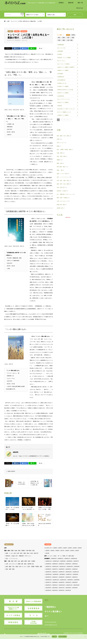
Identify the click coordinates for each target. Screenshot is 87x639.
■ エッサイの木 (61, 48)
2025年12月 (74, 558)
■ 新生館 (60, 105)
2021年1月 (68, 590)
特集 (17, 31)
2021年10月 (76, 585)
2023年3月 (61, 577)
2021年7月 (61, 587)
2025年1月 (48, 566)
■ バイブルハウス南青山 (64, 64)
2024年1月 (61, 571)
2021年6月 (68, 587)
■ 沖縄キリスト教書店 (63, 115)
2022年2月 (48, 585)
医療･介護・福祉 (62, 204)
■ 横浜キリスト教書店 (63, 70)
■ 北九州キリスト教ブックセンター (66, 108)
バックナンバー (48, 547)
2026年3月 (53, 558)
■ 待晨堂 (60, 54)
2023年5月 (48, 577)
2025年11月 (49, 561)
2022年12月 (49, 579)
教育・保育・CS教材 (63, 197)
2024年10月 (23, 31)
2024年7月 (55, 569)
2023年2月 (68, 577)
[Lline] (32, 48)
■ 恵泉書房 (60, 51)
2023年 (70, 547)
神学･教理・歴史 (62, 166)
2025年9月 (62, 561)
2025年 (60, 547)
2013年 (47, 553)
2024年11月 (63, 566)
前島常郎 (13, 471)
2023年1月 (75, 577)
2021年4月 (48, 590)
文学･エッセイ (61, 142)
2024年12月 (55, 566)
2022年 (75, 547)
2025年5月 (55, 563)
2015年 (72, 550)
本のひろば (79, 8)
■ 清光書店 (60, 73)
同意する (54, 636)
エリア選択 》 (61, 35)
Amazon (10, 109)
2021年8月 (55, 587)
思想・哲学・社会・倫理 (64, 184)
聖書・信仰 (60, 163)
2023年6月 (75, 574)
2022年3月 (75, 582)
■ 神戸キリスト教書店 (63, 92)
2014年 (77, 550)
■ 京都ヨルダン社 (62, 83)
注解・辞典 (61, 153)
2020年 (47, 550)
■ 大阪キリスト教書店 (63, 86)
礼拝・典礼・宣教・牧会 (64, 180)
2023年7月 (69, 574)
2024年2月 (55, 571)
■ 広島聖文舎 (61, 96)
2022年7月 (48, 582)
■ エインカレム (61, 60)
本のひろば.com (73, 633)
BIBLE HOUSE (16, 109)
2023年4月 (55, 577)
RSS (4, 633)
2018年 (57, 550)
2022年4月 (68, 582)
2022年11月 (56, 579)
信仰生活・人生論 (62, 190)
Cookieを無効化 (62, 636)
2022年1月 (55, 585)
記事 (10, 31)
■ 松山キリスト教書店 (63, 102)
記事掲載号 (47, 558)
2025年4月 (61, 563)
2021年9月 (48, 587)
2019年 (52, 550)
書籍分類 (70, 2)
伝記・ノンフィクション (64, 177)
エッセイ (50, 555)
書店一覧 (80, 2)
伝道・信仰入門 (62, 187)
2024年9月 (76, 566)
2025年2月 (75, 563)
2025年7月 (76, 561)
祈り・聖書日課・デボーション (65, 194)
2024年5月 (68, 569)
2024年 (65, 547)
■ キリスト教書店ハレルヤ (64, 112)
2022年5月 (61, 582)
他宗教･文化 (61, 208)
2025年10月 (56, 561)
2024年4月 (75, 569)
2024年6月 (61, 569)
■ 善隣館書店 (61, 44)
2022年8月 (76, 579)
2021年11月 (69, 585)
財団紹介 (61, 2)
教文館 (6, 109)
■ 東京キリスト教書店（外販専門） (66, 67)
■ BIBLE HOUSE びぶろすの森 (65, 89)
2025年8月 (69, 561)
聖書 (59, 146)
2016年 (67, 550)
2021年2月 (61, 590)
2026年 (55, 547)
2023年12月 (69, 571)
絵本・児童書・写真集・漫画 (65, 149)
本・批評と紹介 (70, 555)
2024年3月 (48, 571)
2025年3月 (68, 563)
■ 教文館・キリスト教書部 (64, 57)
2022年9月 (70, 579)
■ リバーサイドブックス (64, 99)
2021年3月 (55, 590)
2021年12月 (62, 585)
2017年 (62, 550)
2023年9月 (55, 574)
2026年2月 (60, 558)
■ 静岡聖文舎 (61, 76)
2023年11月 (76, 571)
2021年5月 (75, 587)
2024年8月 (48, 569)
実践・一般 (60, 170)
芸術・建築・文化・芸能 (64, 135)
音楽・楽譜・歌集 (62, 156)
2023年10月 (49, 574)
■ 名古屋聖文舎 (61, 80)
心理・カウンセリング (63, 201)
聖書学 (59, 159)
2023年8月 (62, 574)
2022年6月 (55, 582)
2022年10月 (63, 579)
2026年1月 (67, 558)
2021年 (80, 547)
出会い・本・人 (57, 555)
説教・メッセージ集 (63, 173)
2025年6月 (48, 563)
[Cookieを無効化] (85, 636)
